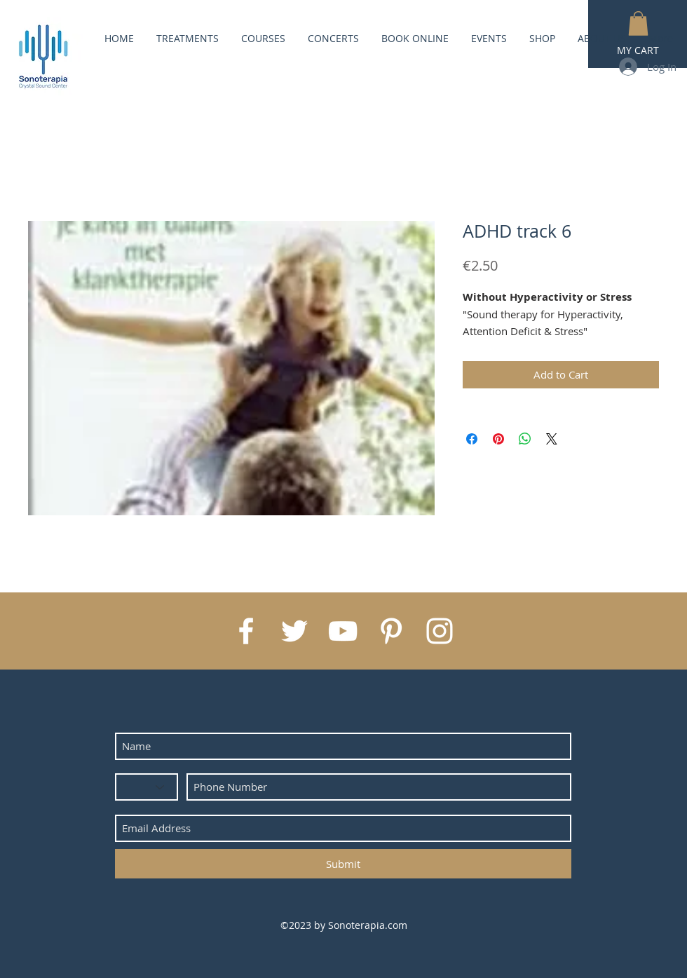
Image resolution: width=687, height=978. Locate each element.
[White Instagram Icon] (439, 630)
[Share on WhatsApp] (525, 438)
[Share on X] (551, 438)
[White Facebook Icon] (246, 630)
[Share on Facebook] (471, 438)
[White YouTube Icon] (342, 630)
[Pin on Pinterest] (498, 438)
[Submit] (343, 863)
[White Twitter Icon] (294, 630)
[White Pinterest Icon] (391, 630)
